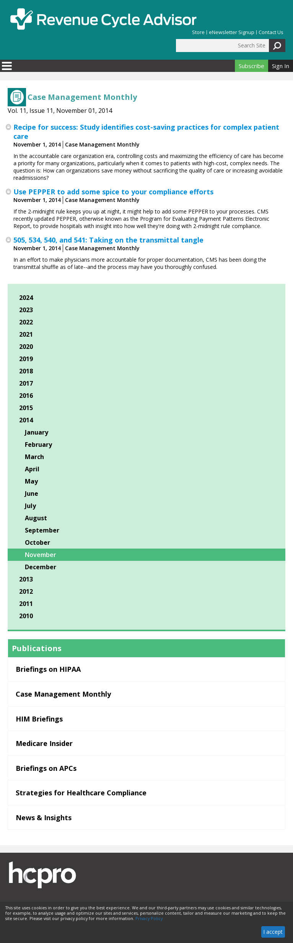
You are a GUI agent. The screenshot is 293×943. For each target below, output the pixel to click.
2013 (26, 579)
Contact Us (271, 32)
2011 (26, 603)
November (40, 554)
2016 (26, 395)
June (31, 493)
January (36, 432)
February (38, 444)
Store (198, 32)
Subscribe (251, 66)
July (30, 506)
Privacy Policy (149, 918)
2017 (26, 383)
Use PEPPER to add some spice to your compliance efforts (113, 191)
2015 (26, 408)
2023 (26, 310)
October (37, 542)
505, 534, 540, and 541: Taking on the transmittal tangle (108, 239)
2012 (26, 591)
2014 (26, 420)
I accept (273, 931)
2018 (26, 371)
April (32, 469)
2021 (26, 334)
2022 (26, 322)
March (34, 457)
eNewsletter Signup (231, 32)
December (40, 567)
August (36, 518)
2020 (26, 346)
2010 (26, 616)
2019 (26, 359)
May (31, 481)
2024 (26, 297)
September (42, 530)
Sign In (280, 66)
